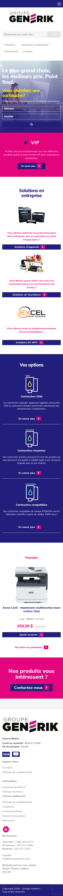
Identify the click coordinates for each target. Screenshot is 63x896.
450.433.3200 (22, 848)
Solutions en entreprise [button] (35, 44)
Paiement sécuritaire (13, 787)
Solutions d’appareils (29, 247)
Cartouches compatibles (31, 504)
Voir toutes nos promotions (31, 647)
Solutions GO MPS (30, 342)
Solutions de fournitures (29, 295)
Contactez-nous (31, 687)
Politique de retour (12, 791)
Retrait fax (8, 820)
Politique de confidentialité (17, 772)
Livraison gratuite (12, 811)
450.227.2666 (25, 845)
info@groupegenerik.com (16, 858)
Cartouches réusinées (31, 450)
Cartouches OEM (31, 396)
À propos (7, 767)
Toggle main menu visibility (59, 3)
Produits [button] (10, 44)
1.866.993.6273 (24, 841)
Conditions (8, 806)
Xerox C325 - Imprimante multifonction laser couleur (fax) (31, 609)
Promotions (11, 51)
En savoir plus (31, 166)
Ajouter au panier (32, 635)
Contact (27, 51)
